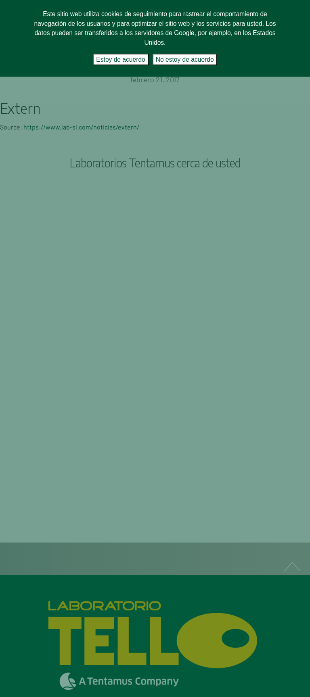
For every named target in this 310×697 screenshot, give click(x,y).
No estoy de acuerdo (185, 59)
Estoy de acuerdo (120, 59)
